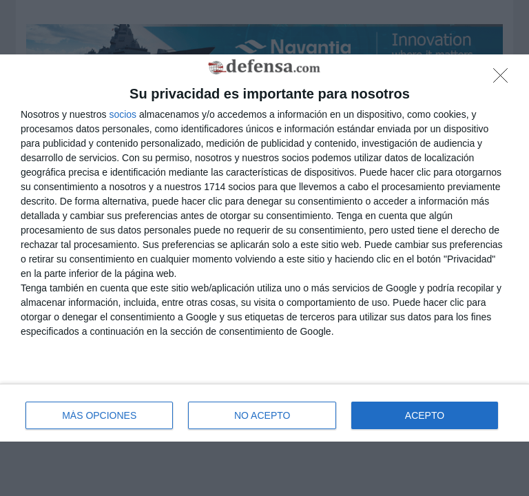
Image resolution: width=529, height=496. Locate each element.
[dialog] (264, 248)
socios (122, 114)
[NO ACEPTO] (504, 79)
